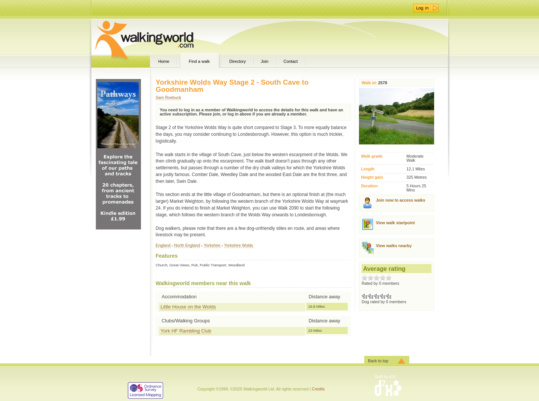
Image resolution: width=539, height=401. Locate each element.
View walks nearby (394, 245)
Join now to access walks (400, 200)
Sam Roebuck (168, 97)
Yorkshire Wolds (238, 245)
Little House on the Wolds (188, 307)
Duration (369, 186)
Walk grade (371, 156)
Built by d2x (385, 376)
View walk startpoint (395, 222)
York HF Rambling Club (185, 331)
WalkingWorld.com (157, 37)
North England (187, 245)
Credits (318, 389)
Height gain (372, 177)
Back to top (378, 360)
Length (367, 169)
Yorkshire (212, 245)
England (163, 245)
